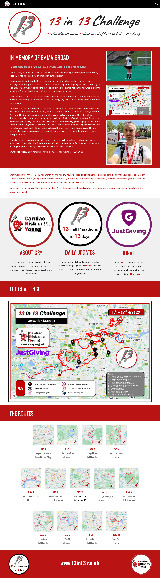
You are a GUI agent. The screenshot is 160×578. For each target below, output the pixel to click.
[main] (98, 24)
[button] (156, 4)
